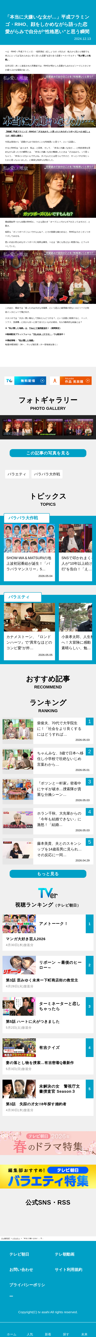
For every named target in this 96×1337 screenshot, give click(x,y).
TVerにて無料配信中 (38, 328)
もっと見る (48, 873)
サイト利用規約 (68, 1269)
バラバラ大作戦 (47, 474)
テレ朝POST (48, 5)
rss (60, 1214)
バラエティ (17, 474)
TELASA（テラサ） (42, 334)
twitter (35, 1214)
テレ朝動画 (64, 1254)
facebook (48, 1214)
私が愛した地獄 (26, 340)
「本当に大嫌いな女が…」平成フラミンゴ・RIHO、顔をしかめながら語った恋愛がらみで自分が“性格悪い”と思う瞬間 (34, 1238)
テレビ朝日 (19, 1254)
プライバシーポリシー (27, 1291)
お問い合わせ (21, 1269)
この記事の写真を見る (48, 453)
